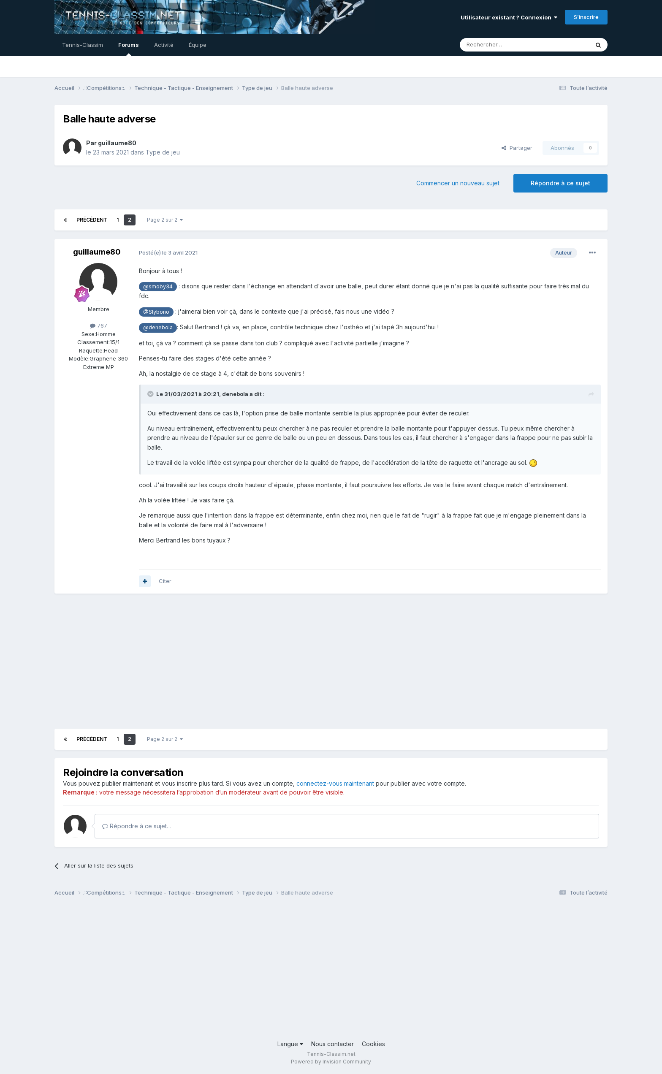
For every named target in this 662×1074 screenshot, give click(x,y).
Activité (164, 44)
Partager (517, 147)
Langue (290, 1043)
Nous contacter (332, 1043)
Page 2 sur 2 (165, 220)
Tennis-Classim (82, 44)
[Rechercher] (506, 45)
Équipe (197, 44)
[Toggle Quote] (151, 394)
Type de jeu (163, 152)
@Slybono (156, 312)
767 (98, 325)
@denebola (158, 327)
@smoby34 (158, 286)
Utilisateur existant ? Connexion (509, 17)
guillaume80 (117, 142)
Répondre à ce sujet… (136, 826)
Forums (128, 48)
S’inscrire (586, 17)
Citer (165, 581)
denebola (235, 394)
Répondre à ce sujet (560, 183)
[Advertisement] (208, 661)
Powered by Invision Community (331, 1061)
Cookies (373, 1043)
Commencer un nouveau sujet (457, 183)
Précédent (91, 220)
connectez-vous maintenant (335, 783)
